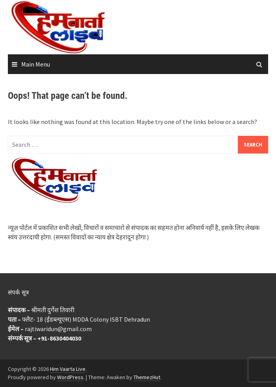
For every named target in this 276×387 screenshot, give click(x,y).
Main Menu (35, 64)
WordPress (70, 377)
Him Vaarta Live (67, 368)
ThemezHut (146, 377)
